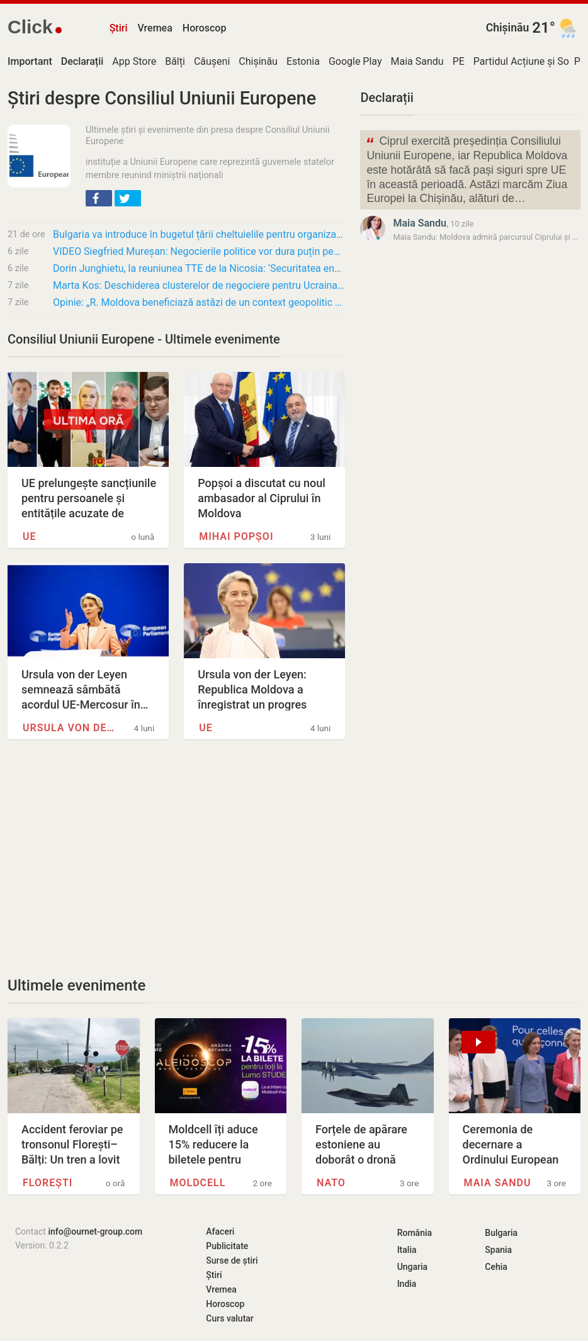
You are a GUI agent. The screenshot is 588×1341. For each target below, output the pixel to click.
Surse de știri (231, 1260)
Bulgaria (501, 1233)
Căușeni (212, 61)
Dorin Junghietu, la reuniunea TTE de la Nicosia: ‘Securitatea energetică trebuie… (199, 268)
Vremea (154, 28)
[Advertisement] (176, 858)
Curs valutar (229, 1318)
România (414, 1233)
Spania (498, 1250)
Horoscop (205, 28)
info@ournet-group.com (95, 1231)
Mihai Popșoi (236, 536)
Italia (407, 1250)
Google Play (355, 61)
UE (30, 536)
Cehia (496, 1267)
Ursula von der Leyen (69, 728)
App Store (134, 61)
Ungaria (412, 1267)
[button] (99, 198)
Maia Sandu (417, 61)
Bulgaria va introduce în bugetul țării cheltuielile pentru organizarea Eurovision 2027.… (199, 234)
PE (459, 61)
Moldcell (198, 1183)
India (407, 1284)
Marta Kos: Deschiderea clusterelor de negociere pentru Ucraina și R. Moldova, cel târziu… (199, 285)
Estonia (303, 61)
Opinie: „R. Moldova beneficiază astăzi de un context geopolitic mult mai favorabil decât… (199, 302)
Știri (119, 28)
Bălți (175, 61)
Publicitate (227, 1246)
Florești (47, 1183)
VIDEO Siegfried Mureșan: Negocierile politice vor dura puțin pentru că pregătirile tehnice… (199, 251)
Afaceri (220, 1231)
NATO (331, 1183)
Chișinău (507, 27)
